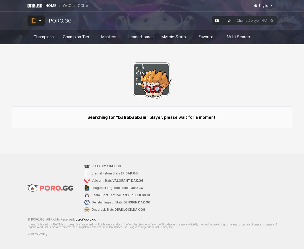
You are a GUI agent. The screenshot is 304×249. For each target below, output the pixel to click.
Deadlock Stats (118, 209)
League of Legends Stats (117, 187)
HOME (50, 6)
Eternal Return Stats (115, 173)
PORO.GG (60, 20)
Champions (43, 37)
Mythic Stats (173, 37)
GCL (83, 6)
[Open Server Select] (223, 20)
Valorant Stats (117, 180)
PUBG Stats (106, 166)
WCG (67, 6)
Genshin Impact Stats (121, 202)
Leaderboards (141, 37)
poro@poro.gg (86, 219)
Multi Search (238, 37)
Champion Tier (76, 37)
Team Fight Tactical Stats (121, 195)
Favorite (205, 37)
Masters (108, 37)
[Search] (272, 20)
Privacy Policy (37, 234)
